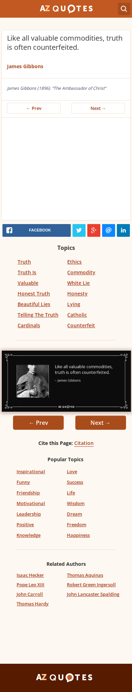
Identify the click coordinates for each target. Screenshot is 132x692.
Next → (98, 108)
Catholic (77, 314)
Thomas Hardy (33, 603)
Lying (73, 304)
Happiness (78, 535)
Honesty (77, 293)
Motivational (31, 503)
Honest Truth (34, 293)
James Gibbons (25, 66)
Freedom (76, 524)
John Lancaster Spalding (93, 594)
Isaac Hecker (30, 575)
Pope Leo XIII (30, 584)
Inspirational (31, 471)
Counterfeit (81, 325)
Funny (23, 482)
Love (72, 471)
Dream (74, 514)
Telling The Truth (38, 314)
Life (71, 492)
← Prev (34, 108)
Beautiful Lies (34, 304)
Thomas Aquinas (85, 575)
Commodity (81, 272)
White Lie (78, 283)
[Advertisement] (66, 170)
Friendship (28, 492)
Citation (84, 443)
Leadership (29, 514)
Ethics (74, 261)
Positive (25, 524)
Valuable (28, 283)
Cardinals (29, 325)
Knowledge (28, 535)
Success (75, 482)
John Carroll (30, 594)
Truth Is (27, 272)
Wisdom (75, 503)
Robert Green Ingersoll (91, 584)
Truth (24, 261)
